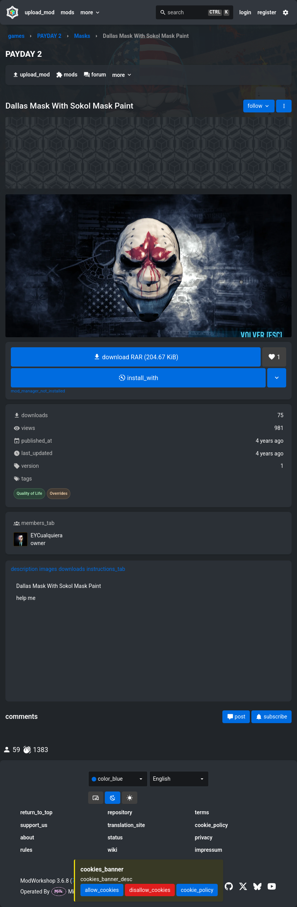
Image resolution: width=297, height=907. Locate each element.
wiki (112, 850)
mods (67, 12)
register (267, 12)
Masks (82, 36)
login (245, 12)
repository (120, 812)
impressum (208, 850)
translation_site (126, 825)
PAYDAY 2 (49, 36)
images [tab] (48, 569)
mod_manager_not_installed (38, 391)
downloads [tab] (71, 569)
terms (202, 812)
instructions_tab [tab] (106, 569)
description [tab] (24, 569)
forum (95, 74)
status (115, 837)
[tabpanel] (148, 591)
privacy (203, 837)
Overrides (59, 493)
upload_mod (40, 12)
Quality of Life (29, 493)
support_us (33, 825)
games (16, 36)
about (27, 837)
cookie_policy (211, 825)
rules (26, 850)
